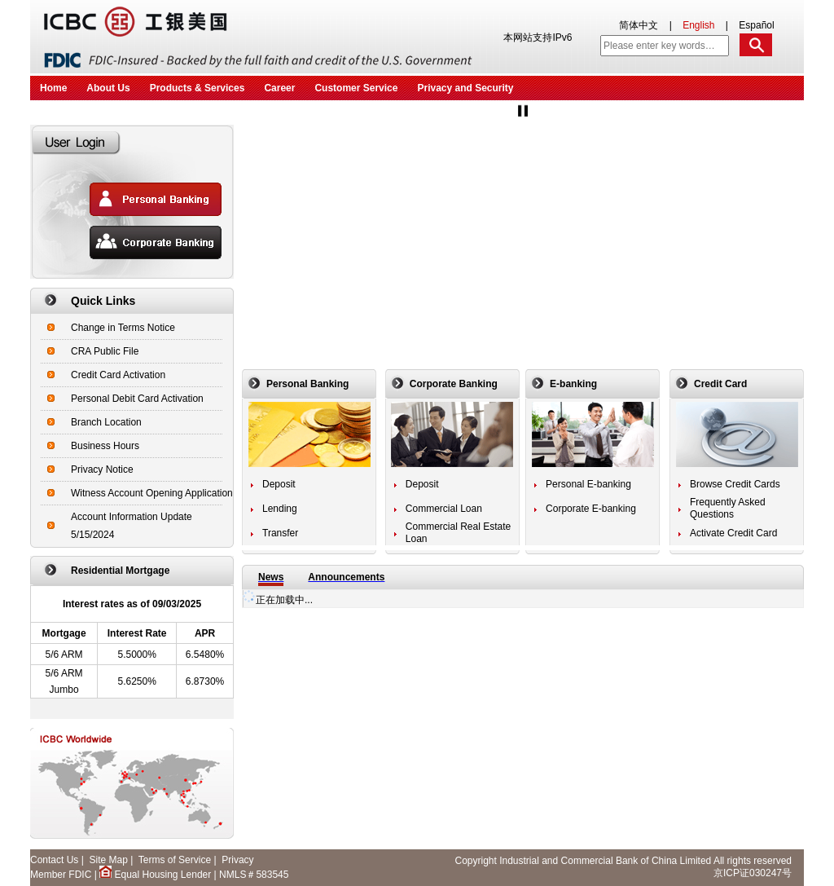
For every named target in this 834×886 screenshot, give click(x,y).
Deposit (279, 484)
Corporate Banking (454, 384)
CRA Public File (104, 351)
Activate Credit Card (733, 533)
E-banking (573, 384)
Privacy (237, 860)
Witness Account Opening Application (152, 493)
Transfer (280, 533)
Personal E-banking (588, 484)
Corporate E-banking (591, 508)
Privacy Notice (102, 469)
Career (279, 88)
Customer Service (355, 88)
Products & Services (197, 88)
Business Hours (105, 446)
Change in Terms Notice (123, 327)
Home (53, 88)
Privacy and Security (465, 88)
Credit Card (720, 384)
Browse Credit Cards (735, 484)
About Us (107, 88)
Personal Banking (307, 384)
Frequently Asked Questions (728, 508)
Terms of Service (174, 860)
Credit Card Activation (118, 375)
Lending (279, 508)
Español (756, 25)
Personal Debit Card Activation (137, 398)
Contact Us (54, 860)
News (270, 577)
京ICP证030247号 (752, 873)
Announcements (346, 577)
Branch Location (106, 422)
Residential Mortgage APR (132, 637)
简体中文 (638, 25)
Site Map (108, 860)
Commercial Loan (444, 508)
